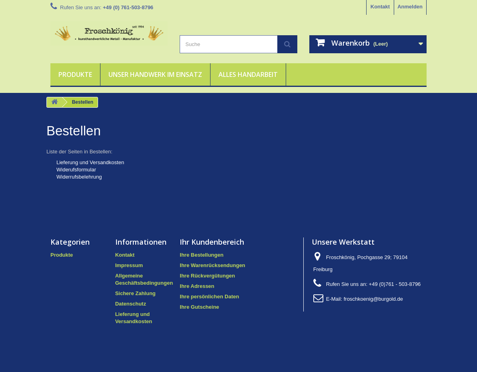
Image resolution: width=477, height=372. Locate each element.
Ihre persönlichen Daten (209, 297)
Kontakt (380, 7)
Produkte (75, 74)
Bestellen (73, 130)
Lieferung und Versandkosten (90, 162)
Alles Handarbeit (248, 74)
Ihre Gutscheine (199, 307)
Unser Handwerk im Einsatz (155, 74)
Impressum (129, 265)
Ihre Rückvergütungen (207, 276)
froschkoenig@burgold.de (373, 299)
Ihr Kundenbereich (212, 242)
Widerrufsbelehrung (79, 177)
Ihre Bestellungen (201, 255)
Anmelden (410, 7)
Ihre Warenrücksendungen (212, 265)
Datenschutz (130, 304)
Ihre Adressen (197, 286)
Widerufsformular (76, 170)
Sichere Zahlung (135, 293)
